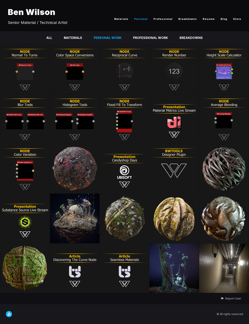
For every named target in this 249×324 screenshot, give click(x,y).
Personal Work (107, 38)
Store (237, 18)
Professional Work (150, 38)
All (49, 38)
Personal (141, 18)
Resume (209, 18)
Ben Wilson (31, 12)
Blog (224, 18)
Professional (163, 18)
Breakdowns (187, 18)
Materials (121, 18)
